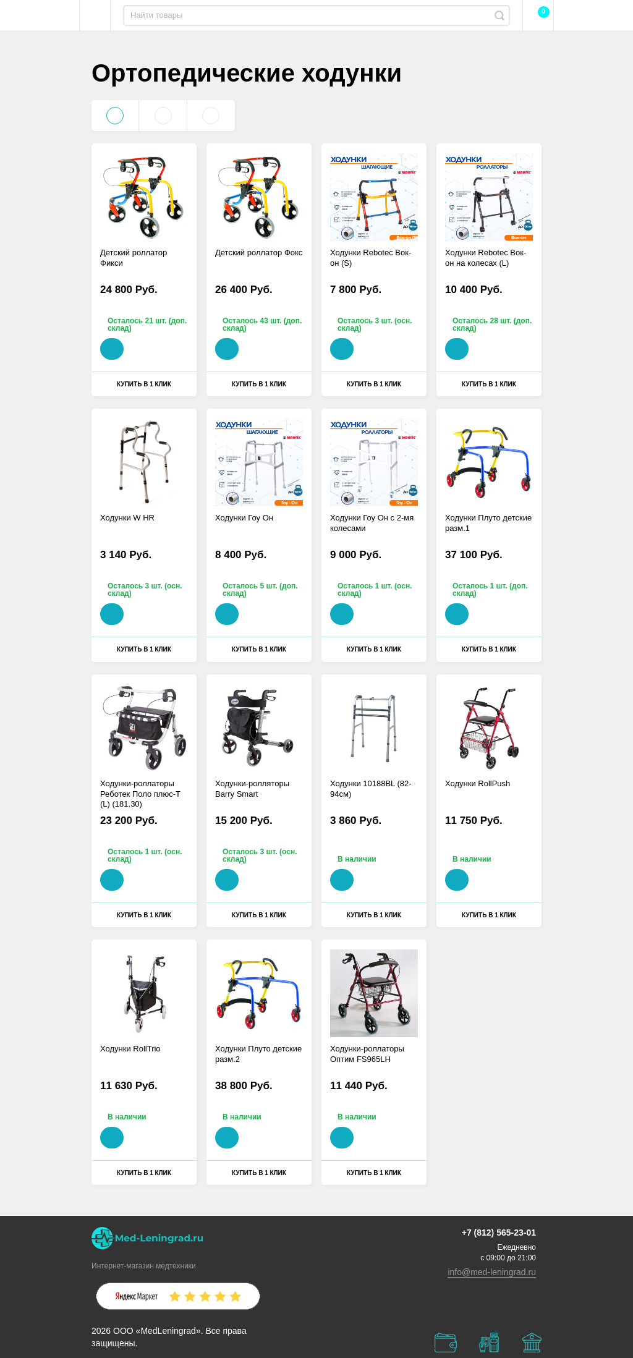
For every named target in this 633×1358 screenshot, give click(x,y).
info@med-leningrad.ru (492, 1272)
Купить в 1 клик (144, 384)
